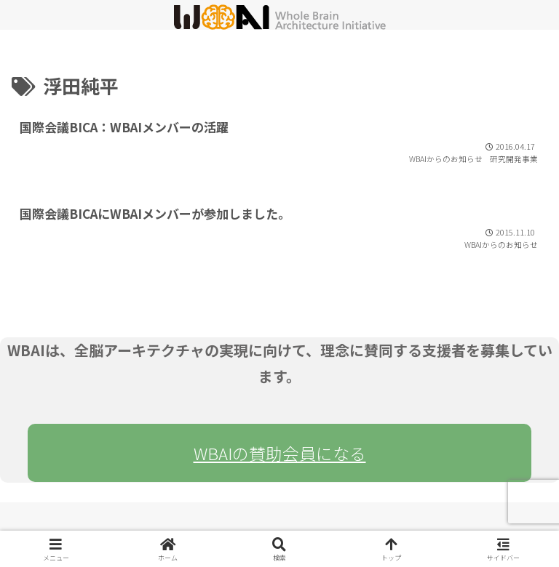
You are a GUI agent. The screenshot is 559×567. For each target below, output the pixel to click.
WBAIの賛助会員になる (280, 453)
